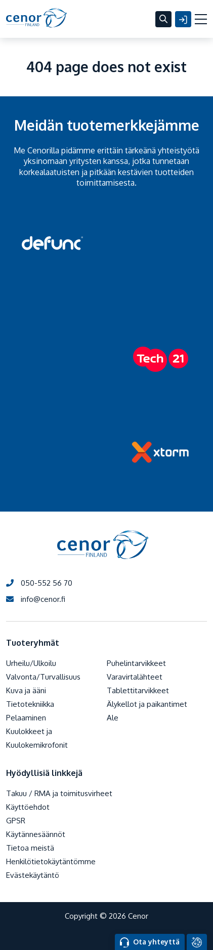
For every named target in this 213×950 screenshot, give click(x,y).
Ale (112, 717)
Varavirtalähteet (134, 677)
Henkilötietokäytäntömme (51, 861)
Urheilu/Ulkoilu (31, 663)
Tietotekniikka (30, 704)
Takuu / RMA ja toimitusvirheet (59, 793)
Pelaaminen (26, 717)
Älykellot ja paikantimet (147, 704)
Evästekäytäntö (32, 875)
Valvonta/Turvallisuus (43, 677)
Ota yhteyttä (150, 942)
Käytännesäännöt (35, 834)
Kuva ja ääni (26, 690)
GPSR (15, 820)
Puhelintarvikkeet (136, 663)
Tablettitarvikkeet (138, 690)
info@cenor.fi (35, 599)
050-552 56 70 (39, 583)
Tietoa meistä (30, 848)
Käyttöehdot (28, 807)
